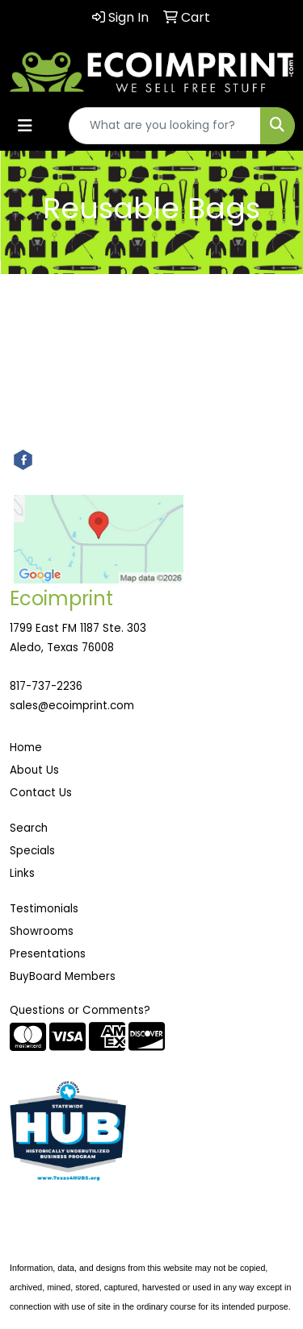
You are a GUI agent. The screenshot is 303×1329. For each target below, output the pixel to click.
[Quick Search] (165, 125)
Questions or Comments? (80, 1010)
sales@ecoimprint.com (72, 705)
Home (26, 747)
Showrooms (42, 931)
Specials (32, 850)
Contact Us (41, 792)
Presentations (48, 953)
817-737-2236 (46, 686)
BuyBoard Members (63, 976)
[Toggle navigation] (25, 125)
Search (29, 828)
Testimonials (44, 908)
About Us (34, 770)
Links (22, 873)
